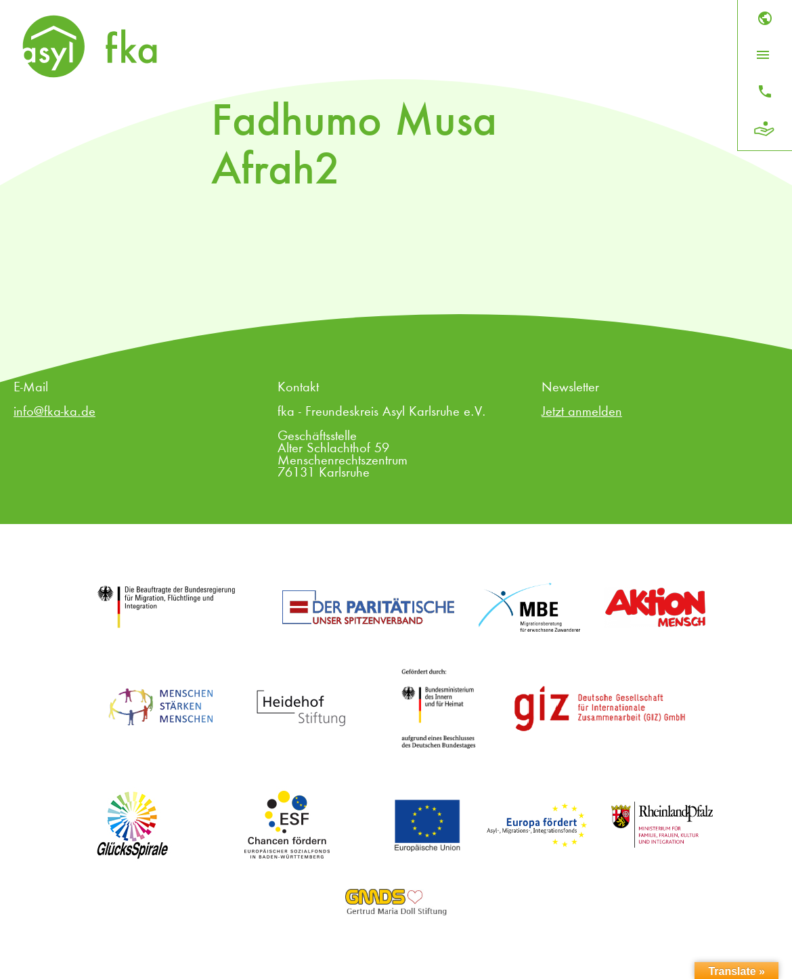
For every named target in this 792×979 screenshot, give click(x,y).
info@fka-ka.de (54, 412)
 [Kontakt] (765, 91)
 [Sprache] (765, 18)
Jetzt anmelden (582, 412)
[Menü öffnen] (763, 55)
